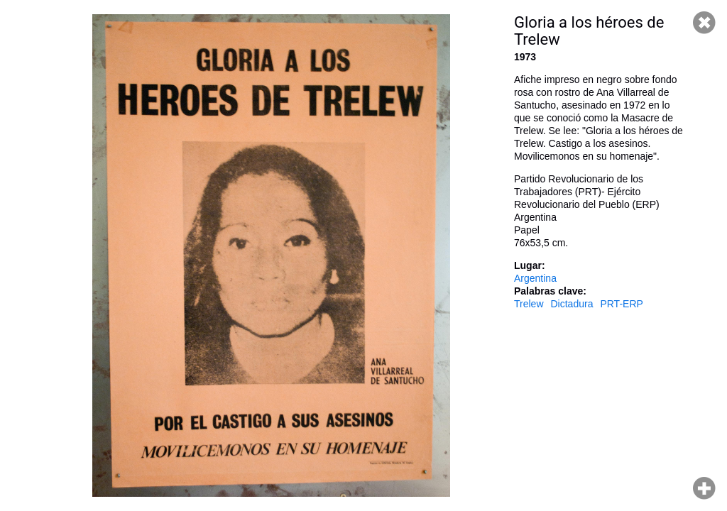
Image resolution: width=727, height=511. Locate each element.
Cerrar (704, 22)
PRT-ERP (621, 303)
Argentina (535, 278)
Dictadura (572, 303)
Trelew (529, 303)
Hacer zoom (704, 488)
